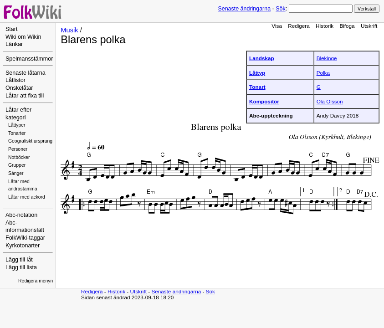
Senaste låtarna (25, 73)
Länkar (14, 44)
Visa (276, 26)
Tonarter (17, 133)
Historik (324, 26)
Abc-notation (21, 215)
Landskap (261, 58)
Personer (17, 149)
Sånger (16, 173)
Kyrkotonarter (22, 245)
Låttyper (17, 125)
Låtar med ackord (26, 197)
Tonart (257, 87)
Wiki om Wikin (23, 37)
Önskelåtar (19, 88)
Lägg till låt (19, 259)
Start (11, 29)
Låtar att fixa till (24, 95)
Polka (323, 73)
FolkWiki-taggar (25, 238)
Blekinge (327, 58)
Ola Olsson (330, 101)
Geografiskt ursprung (30, 141)
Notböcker (19, 157)
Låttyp (257, 73)
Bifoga (346, 26)
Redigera (299, 26)
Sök (280, 8)
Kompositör (264, 101)
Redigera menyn (35, 280)
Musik (69, 30)
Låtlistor (15, 80)
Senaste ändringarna (244, 8)
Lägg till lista (21, 267)
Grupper (17, 165)
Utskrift (369, 26)
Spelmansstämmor (29, 59)
